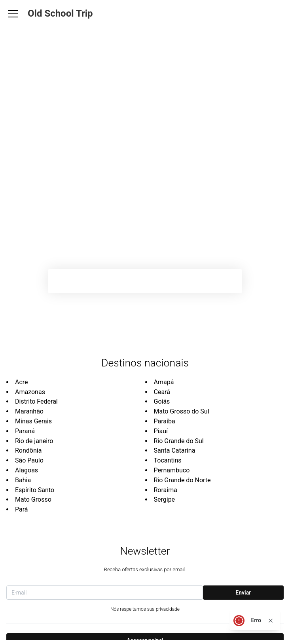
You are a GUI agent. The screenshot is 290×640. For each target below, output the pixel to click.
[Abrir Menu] (13, 14)
